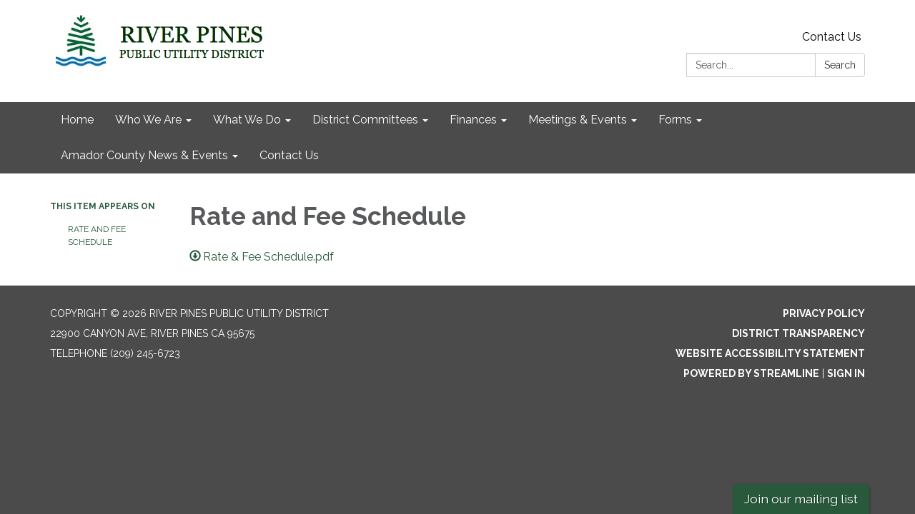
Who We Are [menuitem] (148, 119)
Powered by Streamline (751, 373)
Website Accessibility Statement (770, 353)
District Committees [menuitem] (365, 119)
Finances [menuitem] (473, 119)
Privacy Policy (824, 313)
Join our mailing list (801, 498)
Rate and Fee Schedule (97, 235)
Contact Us (831, 37)
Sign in (846, 373)
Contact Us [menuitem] (289, 155)
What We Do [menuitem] (247, 119)
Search (840, 65)
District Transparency (798, 333)
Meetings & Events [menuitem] (577, 119)
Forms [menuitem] (675, 119)
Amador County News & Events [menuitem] (144, 155)
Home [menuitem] (77, 119)
